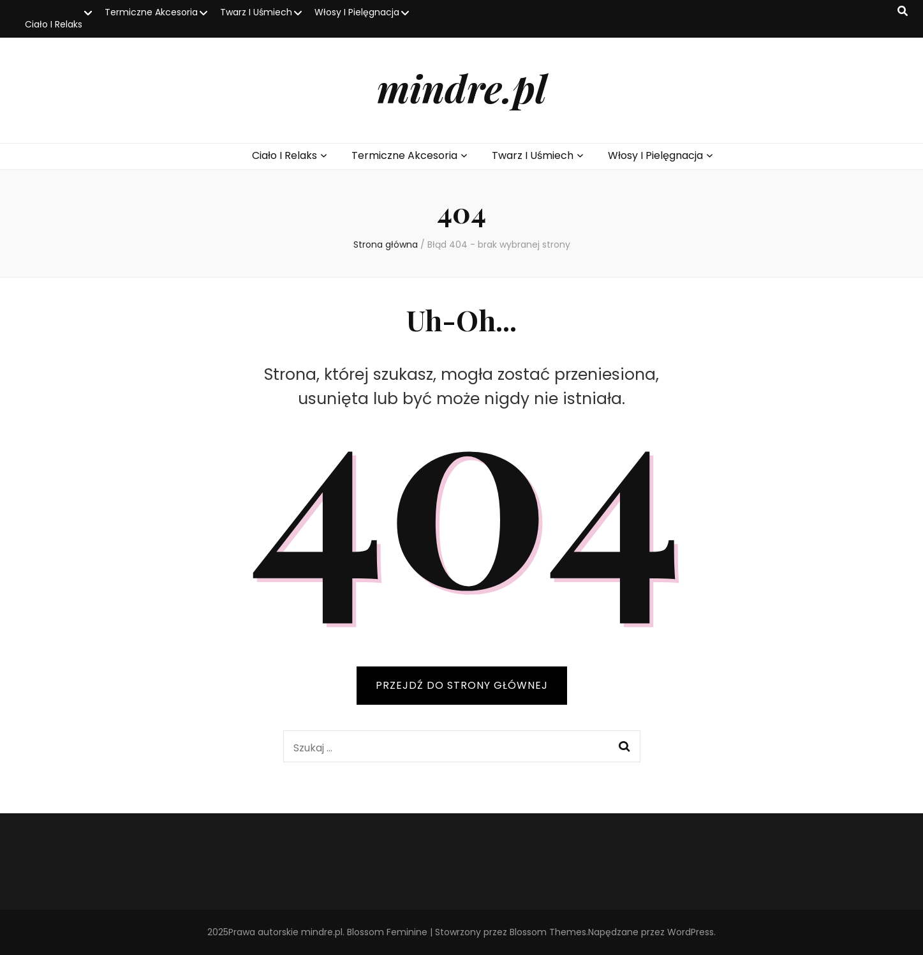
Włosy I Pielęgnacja (356, 12)
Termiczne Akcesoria (151, 12)
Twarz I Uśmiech (256, 12)
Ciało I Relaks (53, 24)
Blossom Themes (548, 932)
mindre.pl (462, 87)
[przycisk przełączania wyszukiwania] (902, 11)
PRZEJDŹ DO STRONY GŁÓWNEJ (462, 685)
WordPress (690, 932)
